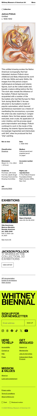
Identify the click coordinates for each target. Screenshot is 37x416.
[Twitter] (21, 330)
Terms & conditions (8, 393)
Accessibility (6, 347)
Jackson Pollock (9, 14)
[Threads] (7, 330)
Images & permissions (9, 280)
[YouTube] (26, 330)
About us (5, 375)
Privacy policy (6, 390)
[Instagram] (2, 330)
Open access (6, 282)
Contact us (5, 350)
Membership (23, 350)
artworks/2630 (7, 188)
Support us (23, 347)
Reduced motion (16, 402)
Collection (7, 9)
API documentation (8, 278)
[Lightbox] (18, 43)
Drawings (5, 151)
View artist (7, 265)
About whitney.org (8, 397)
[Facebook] (12, 330)
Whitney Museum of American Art (14, 2)
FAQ (3, 354)
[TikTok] (16, 330)
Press (4, 357)
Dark (4, 402)
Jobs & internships (25, 354)
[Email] (13, 323)
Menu (33, 2)
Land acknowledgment (9, 379)
